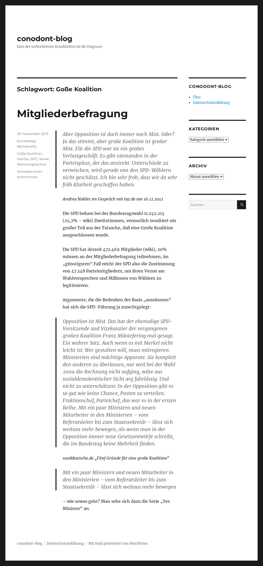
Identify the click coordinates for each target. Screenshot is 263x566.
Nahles (23, 159)
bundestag (26, 141)
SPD (33, 159)
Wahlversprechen (31, 164)
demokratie (26, 146)
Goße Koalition (29, 153)
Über (197, 97)
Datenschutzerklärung (211, 103)
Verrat (44, 159)
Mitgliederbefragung (72, 113)
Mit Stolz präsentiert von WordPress (118, 543)
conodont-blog (44, 38)
